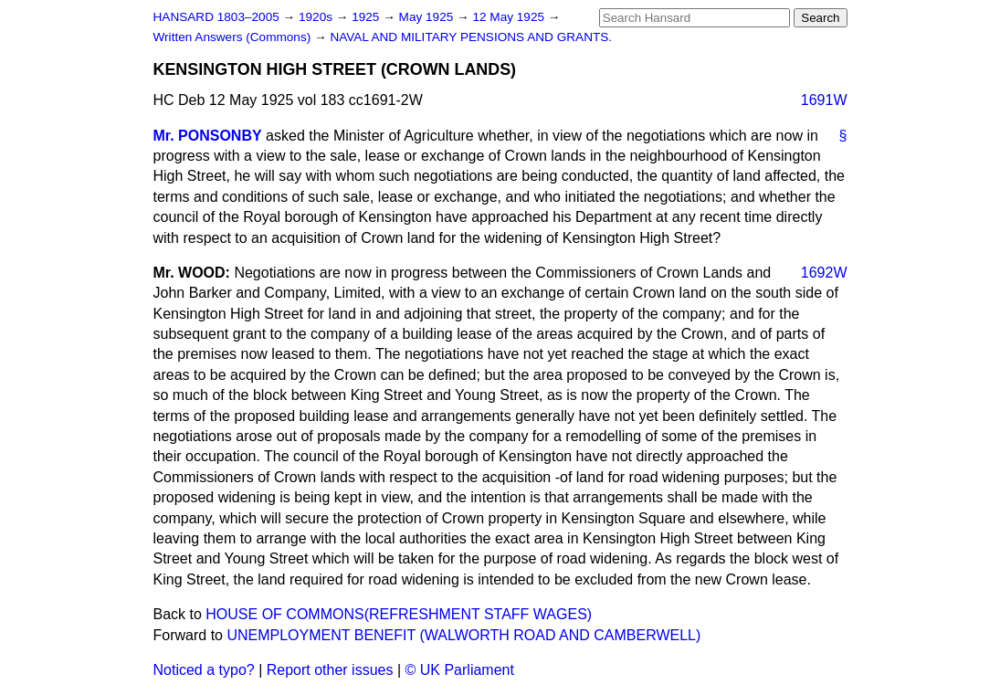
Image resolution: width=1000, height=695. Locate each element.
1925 (367, 17)
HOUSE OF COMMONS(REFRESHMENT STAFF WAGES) (398, 614)
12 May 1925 (509, 17)
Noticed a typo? (204, 670)
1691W (824, 100)
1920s (317, 17)
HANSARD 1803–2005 (216, 17)
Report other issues (330, 670)
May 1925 (428, 17)
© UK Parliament (459, 670)
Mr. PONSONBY (207, 135)
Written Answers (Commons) (234, 37)
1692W (824, 272)
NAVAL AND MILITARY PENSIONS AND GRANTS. (471, 37)
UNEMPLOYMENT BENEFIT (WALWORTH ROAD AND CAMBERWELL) (463, 635)
